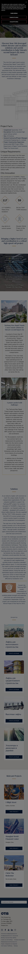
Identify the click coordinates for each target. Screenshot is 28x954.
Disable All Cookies (14, 17)
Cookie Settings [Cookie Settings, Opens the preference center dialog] (13, 13)
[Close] (26, 2)
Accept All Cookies (14, 21)
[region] (14, 12)
